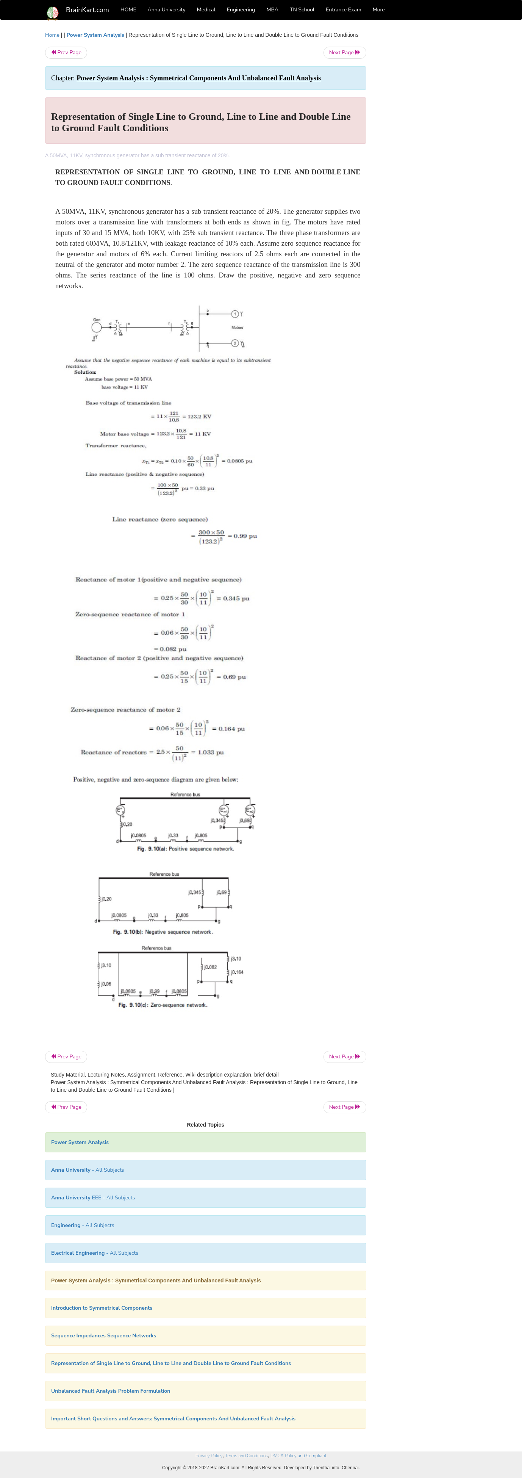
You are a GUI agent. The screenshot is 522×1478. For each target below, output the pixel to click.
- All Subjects (87, 1170)
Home (52, 35)
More (379, 9)
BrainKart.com (87, 9)
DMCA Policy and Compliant (298, 1456)
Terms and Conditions (246, 1456)
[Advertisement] (427, 145)
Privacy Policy (208, 1456)
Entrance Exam (343, 9)
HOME (128, 9)
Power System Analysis (95, 35)
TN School (302, 9)
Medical (206, 9)
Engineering (241, 9)
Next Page (345, 52)
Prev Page (66, 52)
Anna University (167, 9)
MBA (272, 9)
